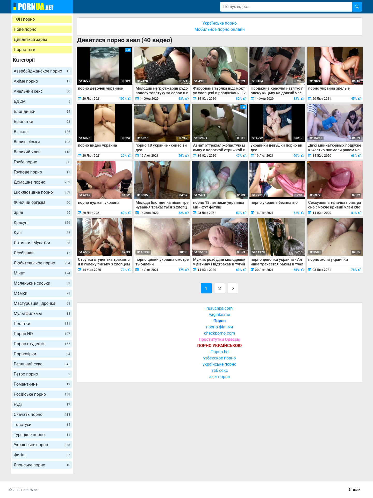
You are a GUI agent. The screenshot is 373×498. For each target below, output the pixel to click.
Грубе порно (42, 162)
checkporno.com (219, 333)
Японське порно (42, 465)
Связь (355, 489)
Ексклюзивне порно (42, 192)
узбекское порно (219, 358)
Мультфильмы (42, 313)
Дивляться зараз (30, 39)
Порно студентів (42, 343)
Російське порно (42, 394)
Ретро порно (42, 374)
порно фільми (219, 326)
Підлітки (42, 323)
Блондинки (42, 111)
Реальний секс (42, 364)
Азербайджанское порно (42, 71)
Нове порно (25, 29)
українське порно (219, 364)
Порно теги (24, 49)
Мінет (42, 273)
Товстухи (42, 424)
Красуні (42, 222)
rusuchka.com (219, 308)
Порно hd (220, 351)
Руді (42, 404)
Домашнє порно (42, 182)
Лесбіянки (42, 252)
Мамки (42, 293)
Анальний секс (42, 91)
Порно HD (42, 333)
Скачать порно (42, 414)
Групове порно (42, 172)
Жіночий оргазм (42, 202)
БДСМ (42, 101)
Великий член (42, 151)
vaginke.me (219, 314)
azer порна (219, 376)
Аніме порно (42, 81)
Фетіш (42, 454)
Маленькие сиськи (42, 283)
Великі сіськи (42, 141)
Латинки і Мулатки (42, 242)
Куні (42, 232)
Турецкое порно (42, 434)
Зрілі (42, 212)
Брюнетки (42, 121)
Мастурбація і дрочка (42, 303)
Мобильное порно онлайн (219, 29)
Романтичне (42, 384)
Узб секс (219, 370)
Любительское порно (42, 263)
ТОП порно (24, 19)
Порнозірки (42, 353)
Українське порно (42, 444)
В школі (42, 131)
